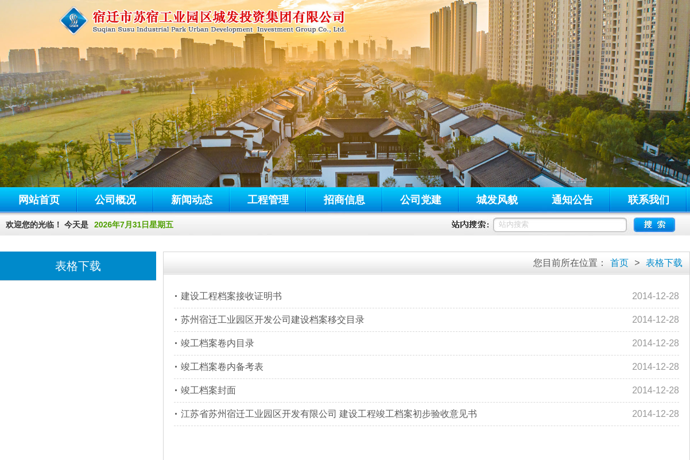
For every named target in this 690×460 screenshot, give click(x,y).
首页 (619, 263)
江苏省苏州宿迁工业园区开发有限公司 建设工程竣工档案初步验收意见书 (329, 414)
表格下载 (664, 263)
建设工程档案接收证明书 (231, 296)
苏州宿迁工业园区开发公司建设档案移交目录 (273, 319)
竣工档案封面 (208, 390)
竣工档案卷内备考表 (222, 367)
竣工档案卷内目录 (217, 343)
